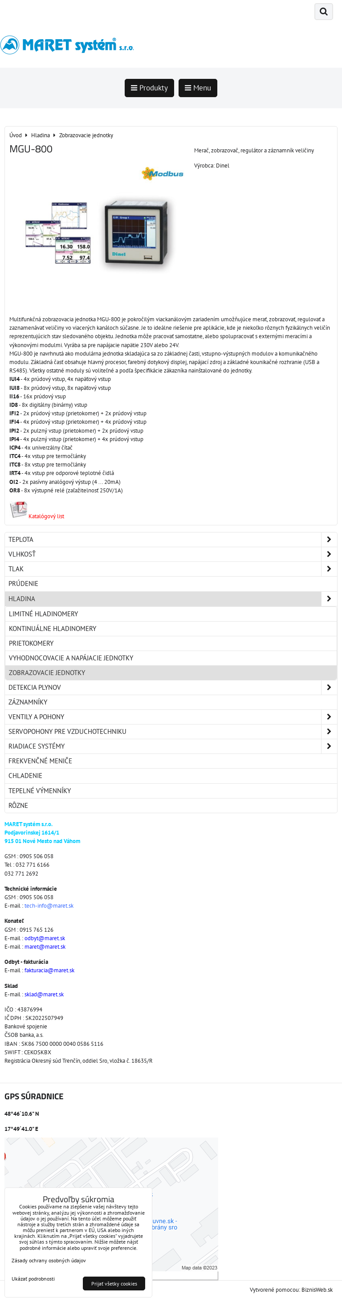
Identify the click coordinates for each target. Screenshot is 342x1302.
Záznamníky (27, 702)
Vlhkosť (172, 554)
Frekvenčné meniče (40, 761)
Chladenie (25, 775)
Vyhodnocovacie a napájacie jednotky (71, 658)
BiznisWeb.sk (317, 1290)
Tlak (172, 569)
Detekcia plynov (172, 687)
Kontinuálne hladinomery (52, 628)
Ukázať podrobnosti (33, 1279)
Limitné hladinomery (43, 614)
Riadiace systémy (172, 746)
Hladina (172, 599)
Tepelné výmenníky (39, 790)
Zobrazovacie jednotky (47, 672)
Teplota (172, 539)
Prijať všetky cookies (114, 1283)
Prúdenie (23, 583)
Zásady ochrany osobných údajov (49, 1260)
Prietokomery (31, 643)
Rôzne (18, 805)
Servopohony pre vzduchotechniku (172, 732)
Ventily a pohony (172, 717)
